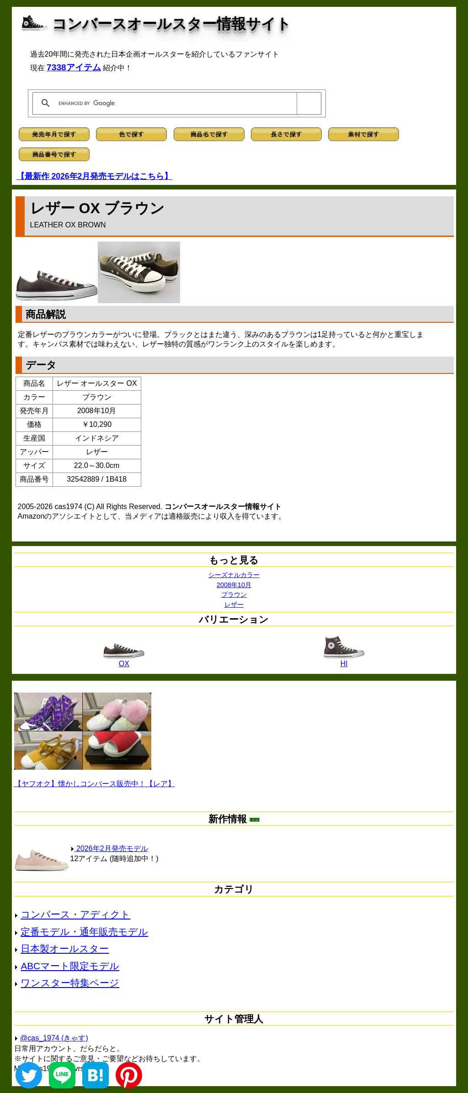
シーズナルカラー (234, 574)
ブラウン (234, 594)
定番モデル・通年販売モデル (84, 931)
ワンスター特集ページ (70, 982)
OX (123, 660)
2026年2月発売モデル (109, 848)
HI (344, 660)
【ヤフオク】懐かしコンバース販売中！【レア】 (94, 784)
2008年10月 (234, 585)
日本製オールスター (65, 948)
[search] (175, 103)
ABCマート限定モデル (70, 966)
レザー (234, 604)
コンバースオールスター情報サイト (171, 24)
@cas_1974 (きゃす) (54, 1038)
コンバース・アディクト (75, 914)
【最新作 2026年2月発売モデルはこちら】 (94, 176)
